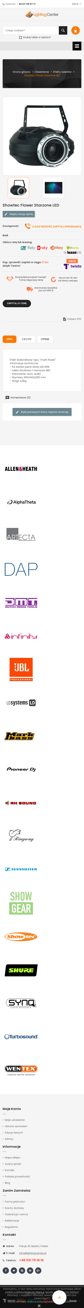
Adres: (8, 1246)
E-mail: (9, 1253)
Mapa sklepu (12, 1157)
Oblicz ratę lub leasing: (17, 242)
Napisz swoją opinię (18, 214)
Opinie (45, 339)
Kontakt (9, 1170)
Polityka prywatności (17, 1176)
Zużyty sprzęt (13, 1164)
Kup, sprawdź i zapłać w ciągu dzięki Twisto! (25, 264)
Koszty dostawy (14, 1208)
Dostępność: (11, 226)
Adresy (9, 1139)
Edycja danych (14, 1132)
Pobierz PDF (72, 319)
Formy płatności (15, 1201)
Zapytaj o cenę (17, 303)
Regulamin (11, 1227)
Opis (9, 339)
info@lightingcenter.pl (32, 1253)
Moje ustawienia (15, 1120)
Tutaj (22, 280)
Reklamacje (12, 1220)
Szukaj (63, 30)
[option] (24, 187)
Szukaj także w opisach (35, 37)
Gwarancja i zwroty (16, 1214)
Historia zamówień (16, 1126)
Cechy (27, 339)
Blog (7, 1183)
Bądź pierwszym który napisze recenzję (42, 412)
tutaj (73, 1301)
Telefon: (9, 1260)
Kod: (5, 235)
